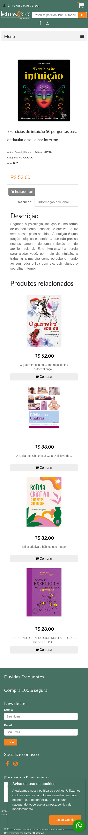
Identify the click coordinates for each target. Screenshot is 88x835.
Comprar (44, 376)
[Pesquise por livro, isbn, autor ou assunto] (55, 15)
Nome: (8, 709)
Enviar (11, 742)
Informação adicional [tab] (53, 202)
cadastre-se (29, 5)
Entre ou (13, 5)
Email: (8, 725)
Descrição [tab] (24, 202)
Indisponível (22, 191)
